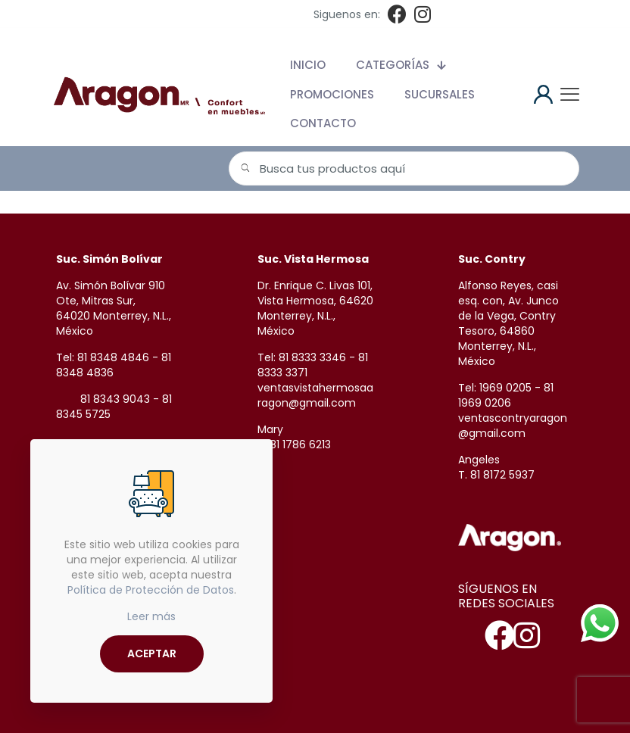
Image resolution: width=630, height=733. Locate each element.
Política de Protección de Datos (150, 589)
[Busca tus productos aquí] (404, 168)
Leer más (151, 616)
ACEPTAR (151, 653)
